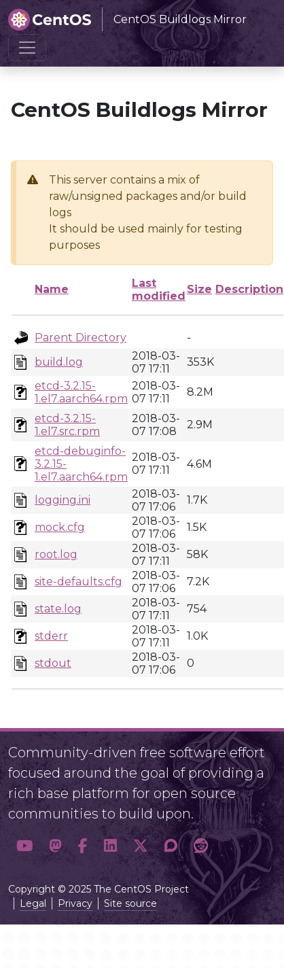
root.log (56, 554)
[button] (24, 846)
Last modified (158, 289)
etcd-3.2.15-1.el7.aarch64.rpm (81, 392)
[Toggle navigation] (27, 47)
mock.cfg (60, 527)
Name (52, 289)
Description (249, 289)
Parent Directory (80, 337)
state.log (58, 608)
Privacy (75, 903)
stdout (53, 663)
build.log (59, 362)
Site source (130, 903)
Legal (33, 903)
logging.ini (62, 500)
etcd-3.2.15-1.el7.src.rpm (67, 425)
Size (199, 289)
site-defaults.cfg (78, 581)
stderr (51, 635)
